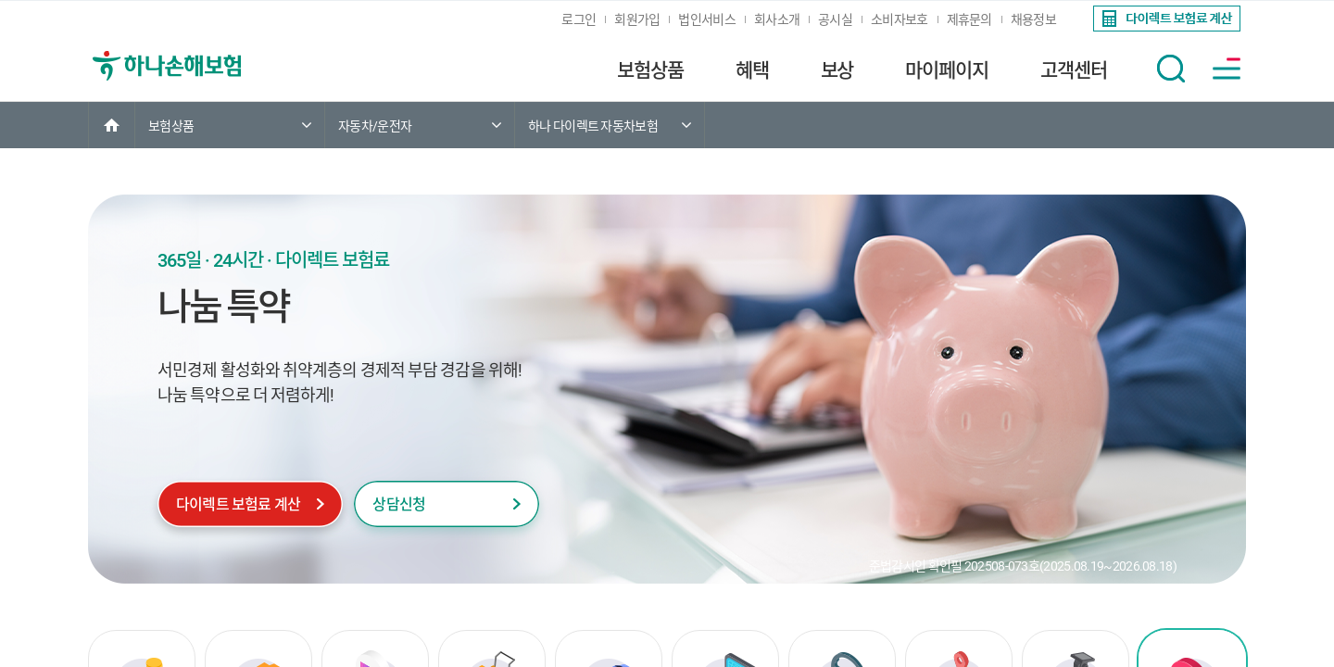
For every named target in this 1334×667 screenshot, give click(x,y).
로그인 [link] (578, 19)
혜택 (752, 70)
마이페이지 (946, 70)
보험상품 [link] (171, 126)
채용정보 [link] (1033, 19)
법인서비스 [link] (707, 19)
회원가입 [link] (637, 19)
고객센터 (1073, 70)
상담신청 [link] (398, 504)
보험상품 (650, 70)
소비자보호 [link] (899, 19)
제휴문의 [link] (969, 19)
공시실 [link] (835, 19)
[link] (1165, 18)
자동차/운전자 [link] (374, 126)
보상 (837, 70)
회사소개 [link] (776, 19)
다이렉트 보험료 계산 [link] (238, 504)
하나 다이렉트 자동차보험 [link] (593, 126)
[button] (1171, 68)
